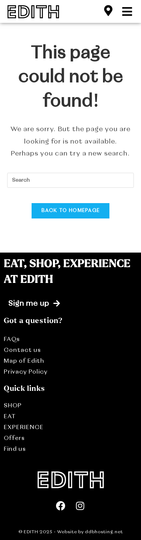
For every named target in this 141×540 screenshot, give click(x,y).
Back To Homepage (70, 210)
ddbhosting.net (103, 532)
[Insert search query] (70, 180)
